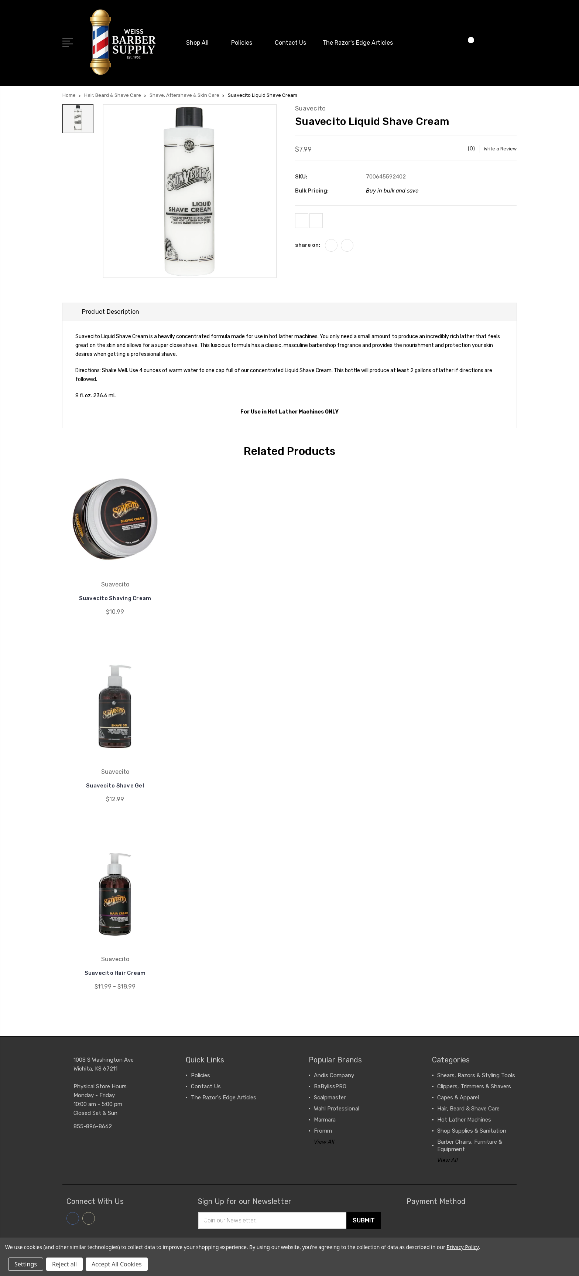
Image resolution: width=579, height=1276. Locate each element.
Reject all (64, 1264)
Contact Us (290, 40)
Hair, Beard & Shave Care (468, 1108)
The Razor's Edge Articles (357, 40)
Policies (244, 40)
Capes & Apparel (458, 1097)
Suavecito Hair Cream (115, 972)
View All (324, 1141)
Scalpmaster (330, 1097)
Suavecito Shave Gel (115, 785)
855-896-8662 (92, 1126)
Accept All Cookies (117, 1264)
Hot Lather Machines (464, 1119)
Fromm (323, 1130)
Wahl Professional (336, 1108)
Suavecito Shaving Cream (115, 597)
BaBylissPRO (330, 1086)
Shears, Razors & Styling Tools (476, 1075)
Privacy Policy (462, 1247)
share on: (307, 243)
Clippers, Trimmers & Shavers (474, 1086)
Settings (25, 1264)
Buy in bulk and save (393, 186)
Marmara (325, 1119)
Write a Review (499, 143)
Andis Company (334, 1075)
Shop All (200, 40)
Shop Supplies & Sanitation (471, 1130)
